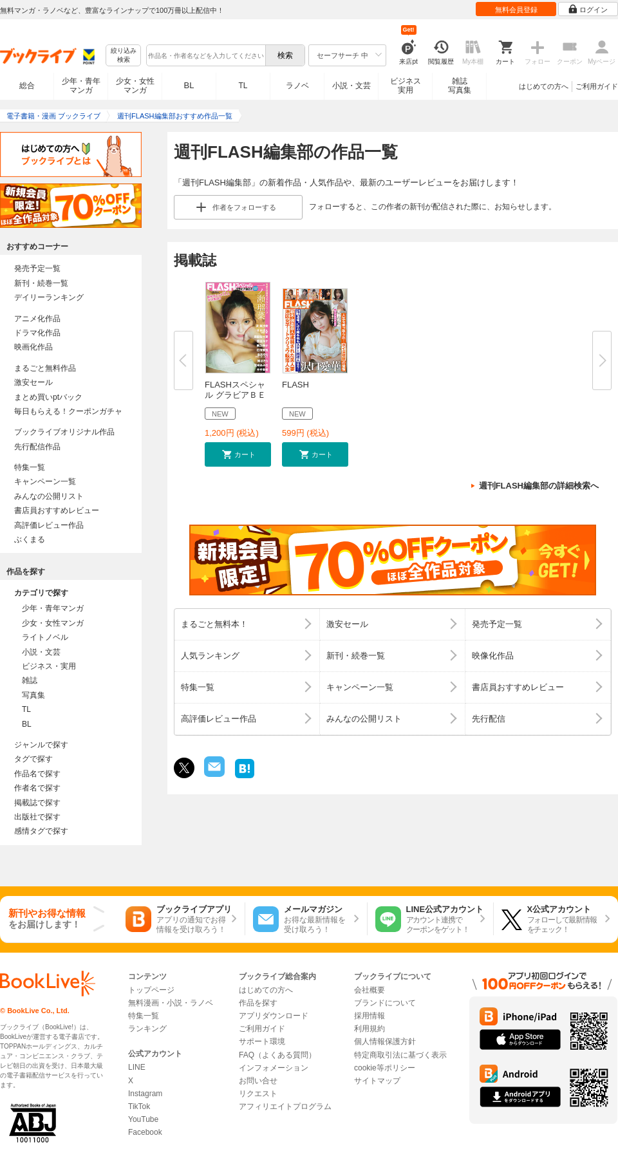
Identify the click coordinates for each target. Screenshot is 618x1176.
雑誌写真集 (459, 86)
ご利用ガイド (597, 86)
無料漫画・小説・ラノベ (170, 1002)
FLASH (295, 384)
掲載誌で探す (37, 802)
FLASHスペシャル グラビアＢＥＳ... (235, 395)
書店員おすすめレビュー (56, 510)
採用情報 (369, 1015)
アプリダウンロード (273, 1015)
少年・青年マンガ (81, 86)
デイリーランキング (49, 297)
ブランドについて (385, 1002)
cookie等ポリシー (384, 1067)
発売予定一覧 (37, 268)
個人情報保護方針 (385, 1041)
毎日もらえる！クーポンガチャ (68, 411)
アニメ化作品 (37, 318)
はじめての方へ (543, 86)
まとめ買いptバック (48, 397)
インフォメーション (273, 1067)
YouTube (143, 1119)
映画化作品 (33, 346)
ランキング (147, 1028)
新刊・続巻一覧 (41, 283)
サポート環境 (262, 1041)
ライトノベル (45, 637)
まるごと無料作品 (45, 368)
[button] (238, 454)
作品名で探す (37, 773)
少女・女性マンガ (135, 86)
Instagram (145, 1093)
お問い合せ (258, 1080)
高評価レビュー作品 (49, 525)
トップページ (151, 989)
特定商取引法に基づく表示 (400, 1054)
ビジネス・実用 (49, 666)
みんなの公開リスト (49, 496)
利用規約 (369, 1028)
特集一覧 (29, 467)
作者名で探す (37, 787)
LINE (136, 1067)
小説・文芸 (351, 85)
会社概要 (369, 989)
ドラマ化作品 (37, 332)
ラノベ (297, 85)
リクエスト (258, 1093)
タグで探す (33, 758)
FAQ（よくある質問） (277, 1054)
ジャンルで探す (41, 744)
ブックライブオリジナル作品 (64, 431)
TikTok (139, 1106)
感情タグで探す (41, 830)
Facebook (145, 1132)
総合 (27, 85)
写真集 (33, 695)
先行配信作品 (37, 446)
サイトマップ (377, 1080)
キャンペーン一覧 (45, 481)
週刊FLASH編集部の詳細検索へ (539, 485)
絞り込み (123, 55)
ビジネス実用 (405, 86)
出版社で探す (37, 816)
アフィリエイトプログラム (285, 1106)
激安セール (33, 382)
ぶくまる (29, 539)
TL (242, 85)
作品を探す (258, 1002)
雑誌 (29, 680)
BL (189, 85)
